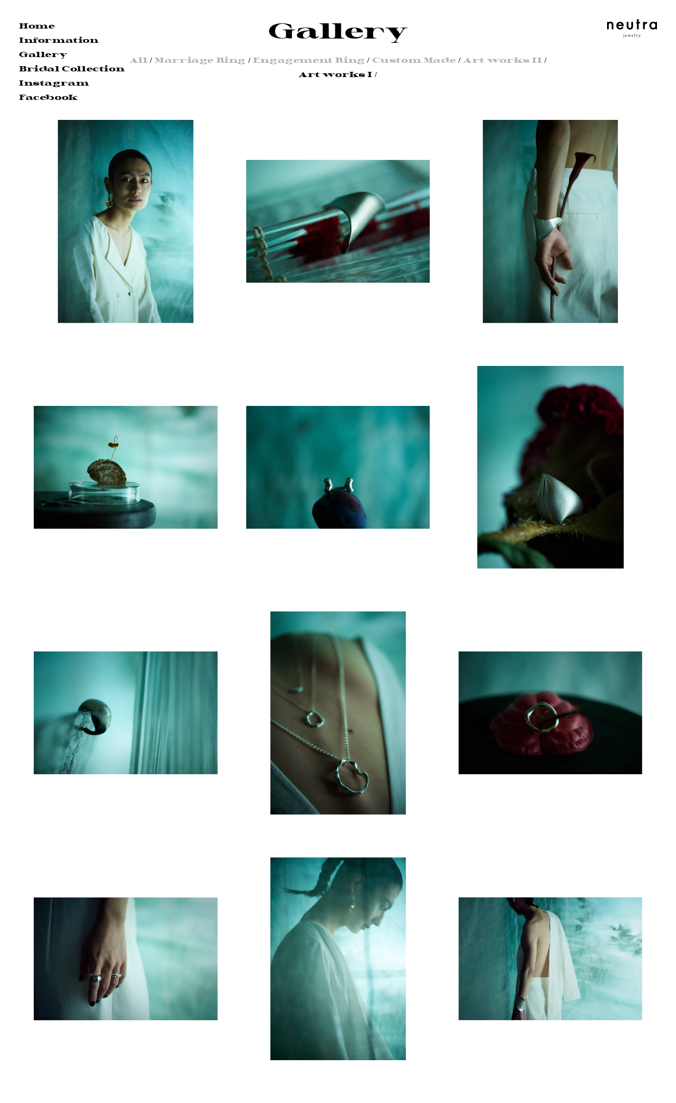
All (138, 60)
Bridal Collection (72, 68)
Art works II (502, 60)
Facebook (48, 97)
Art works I (336, 74)
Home (37, 25)
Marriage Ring (200, 60)
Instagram (54, 83)
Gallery (43, 54)
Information (59, 40)
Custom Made (414, 60)
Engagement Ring (309, 60)
